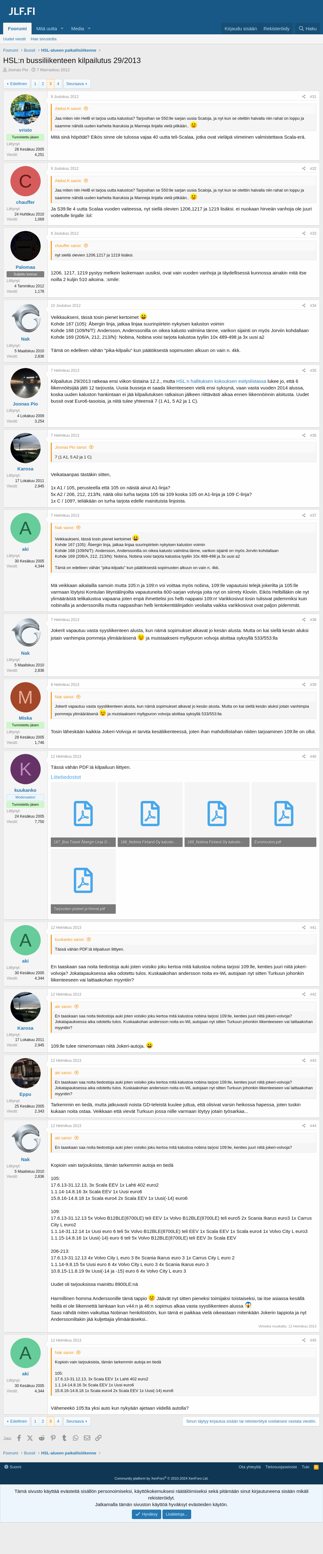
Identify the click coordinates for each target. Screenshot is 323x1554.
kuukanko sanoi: (70, 939)
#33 (313, 233)
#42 (313, 994)
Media (77, 28)
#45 (313, 1340)
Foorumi (17, 28)
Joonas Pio (18, 69)
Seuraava (75, 83)
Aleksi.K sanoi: (68, 108)
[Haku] (307, 28)
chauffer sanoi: (68, 245)
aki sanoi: (63, 1006)
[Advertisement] (161, 1477)
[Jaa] (304, 97)
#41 (313, 927)
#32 (313, 168)
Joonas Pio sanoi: (71, 447)
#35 (313, 370)
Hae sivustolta (44, 39)
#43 (313, 1060)
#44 (313, 1126)
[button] (62, 28)
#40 (313, 756)
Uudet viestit (14, 39)
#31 (313, 97)
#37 (313, 515)
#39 (313, 684)
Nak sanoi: (64, 527)
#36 (313, 435)
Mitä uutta (46, 28)
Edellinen (18, 83)
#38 (313, 620)
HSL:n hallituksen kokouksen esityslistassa (221, 381)
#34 (313, 305)
